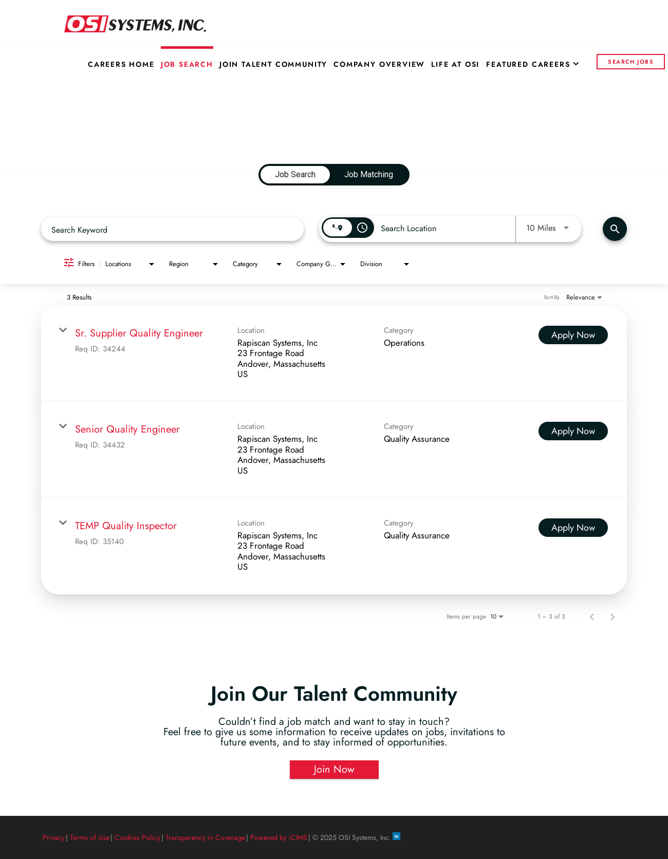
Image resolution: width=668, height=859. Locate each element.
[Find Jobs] (615, 229)
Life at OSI (455, 64)
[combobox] (172, 229)
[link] (334, 353)
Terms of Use (89, 837)
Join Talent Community (273, 64)
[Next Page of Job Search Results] (612, 616)
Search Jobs (631, 62)
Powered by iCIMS (278, 837)
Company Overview (379, 64)
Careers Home (121, 64)
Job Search (187, 64)
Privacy (54, 837)
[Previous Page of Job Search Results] (592, 616)
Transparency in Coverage (205, 837)
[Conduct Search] (615, 229)
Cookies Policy (137, 837)
